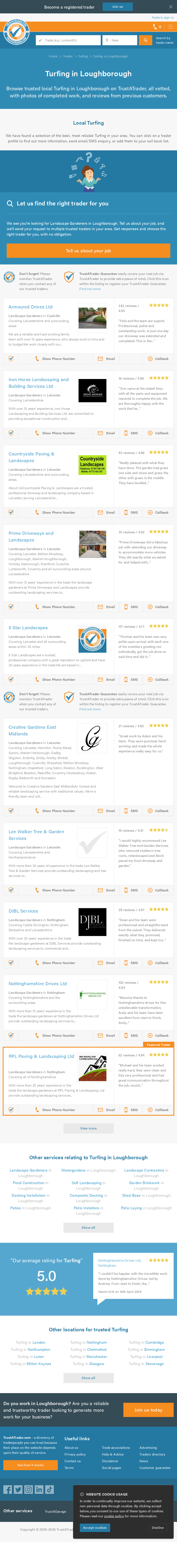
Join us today (148, 1409)
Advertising (148, 1450)
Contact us (73, 1463)
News (144, 1463)
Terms (69, 1470)
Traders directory (152, 1456)
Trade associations (116, 1450)
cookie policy (115, 1516)
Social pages (112, 1470)
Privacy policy (75, 1456)
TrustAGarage (56, 1516)
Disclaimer (110, 1463)
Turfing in (31, 1342)
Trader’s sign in (163, 17)
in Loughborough (88, 1170)
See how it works (30, 1470)
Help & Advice (112, 1456)
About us (71, 1450)
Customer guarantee (155, 1470)
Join (118, 6)
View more (88, 1128)
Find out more (90, 288)
